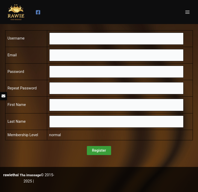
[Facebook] (38, 12)
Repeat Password (22, 88)
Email (12, 55)
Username (15, 38)
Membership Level (22, 135)
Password (15, 71)
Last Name (16, 121)
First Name (16, 104)
